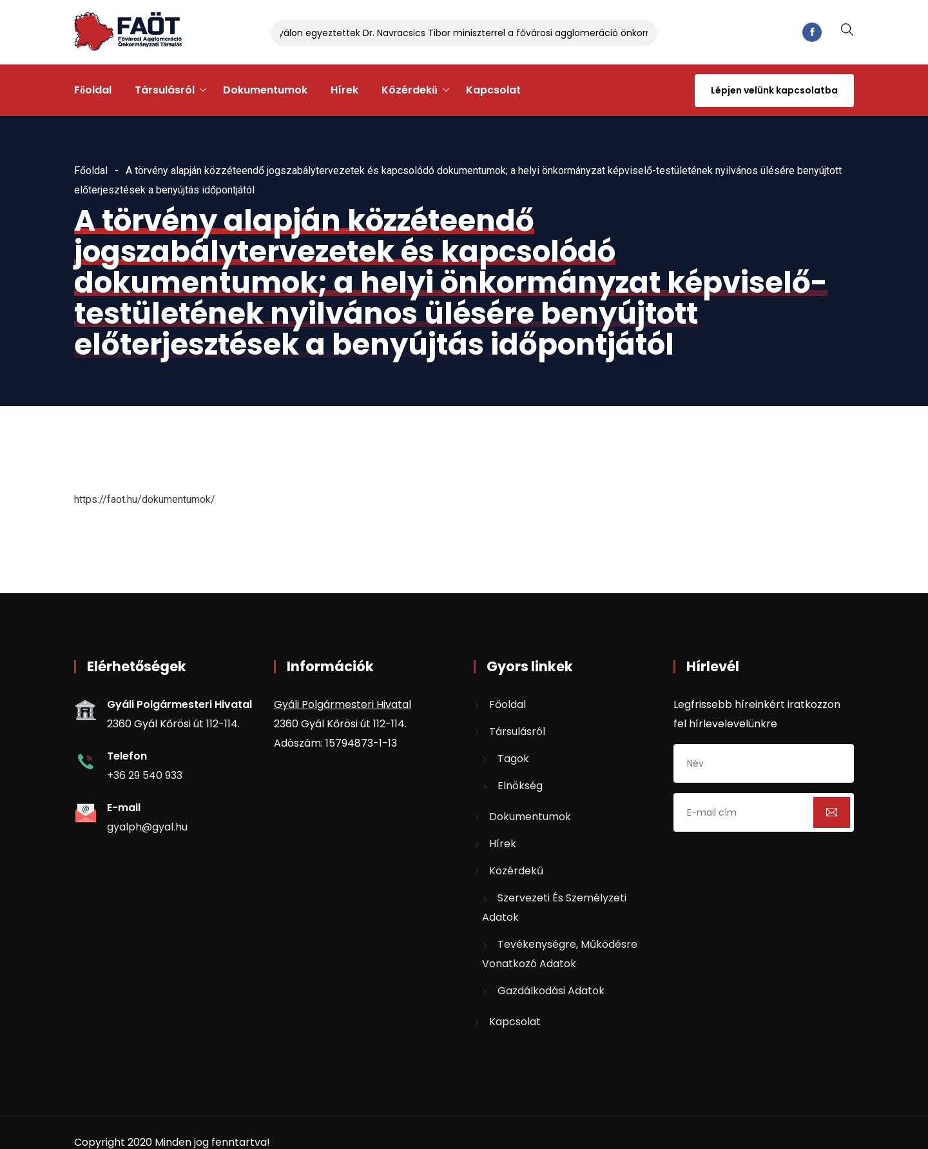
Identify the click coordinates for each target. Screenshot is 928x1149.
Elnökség (520, 785)
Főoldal (92, 90)
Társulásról (165, 90)
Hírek (344, 90)
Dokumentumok (265, 90)
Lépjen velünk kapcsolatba (774, 90)
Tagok (513, 758)
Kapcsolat (493, 90)
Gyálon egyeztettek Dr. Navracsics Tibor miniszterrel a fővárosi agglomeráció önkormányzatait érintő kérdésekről (533, 32)
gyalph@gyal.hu (147, 827)
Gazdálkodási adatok (551, 990)
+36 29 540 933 (144, 775)
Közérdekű (410, 90)
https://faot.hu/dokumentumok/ (144, 499)
